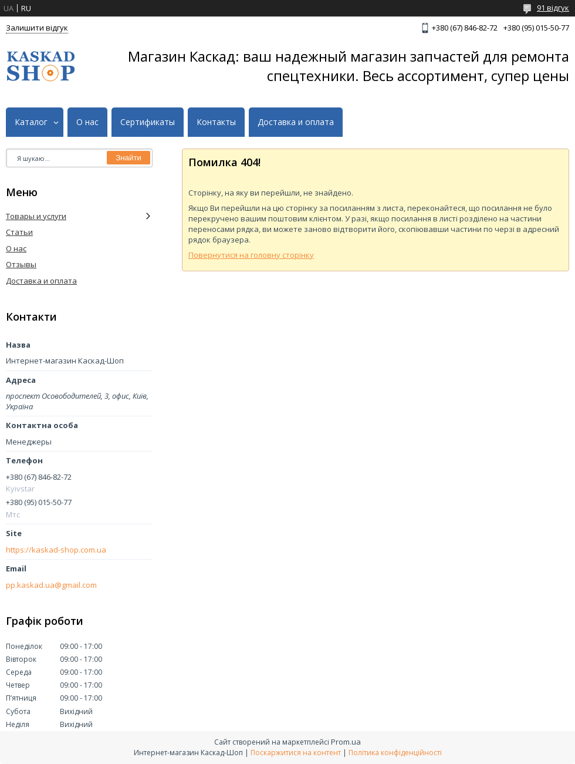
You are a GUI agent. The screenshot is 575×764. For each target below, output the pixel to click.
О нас (87, 122)
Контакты (216, 122)
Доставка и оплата (296, 122)
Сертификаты (147, 122)
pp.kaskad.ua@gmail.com (51, 585)
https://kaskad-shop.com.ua (56, 550)
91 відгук (553, 7)
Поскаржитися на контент (296, 753)
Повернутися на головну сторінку (251, 255)
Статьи (19, 232)
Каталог (31, 122)
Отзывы (21, 264)
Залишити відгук (37, 27)
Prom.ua (346, 741)
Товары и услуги (36, 216)
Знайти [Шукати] (128, 157)
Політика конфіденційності (395, 753)
